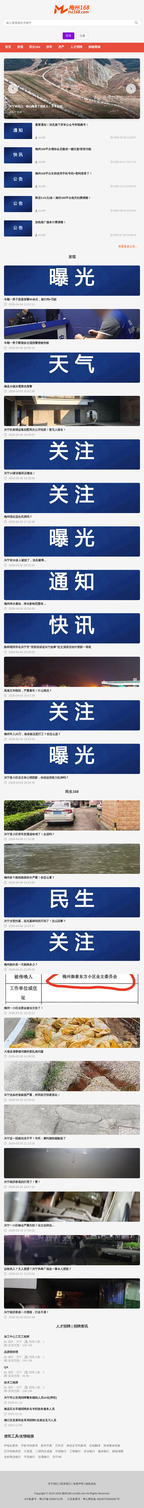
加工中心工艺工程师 (16, 1336)
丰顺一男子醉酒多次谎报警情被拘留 (26, 342)
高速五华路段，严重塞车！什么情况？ (28, 690)
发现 (20, 47)
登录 (68, 35)
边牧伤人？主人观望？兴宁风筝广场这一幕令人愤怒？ (37, 1268)
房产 (61, 47)
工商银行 (75, 1451)
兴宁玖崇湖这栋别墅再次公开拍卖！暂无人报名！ (35, 429)
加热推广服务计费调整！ (50, 222)
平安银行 (29, 1456)
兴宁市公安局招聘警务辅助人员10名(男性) (30, 1397)
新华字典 (46, 1445)
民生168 (34, 47)
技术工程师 (11, 1382)
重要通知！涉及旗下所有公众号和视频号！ (62, 124)
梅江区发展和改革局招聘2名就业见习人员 (30, 1420)
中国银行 (60, 1451)
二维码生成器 (43, 1451)
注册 (82, 35)
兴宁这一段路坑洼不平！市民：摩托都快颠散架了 (35, 1138)
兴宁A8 (56, 1456)
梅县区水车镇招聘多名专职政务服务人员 (29, 1409)
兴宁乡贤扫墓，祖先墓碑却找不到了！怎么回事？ (35, 921)
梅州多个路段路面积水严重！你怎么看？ (29, 877)
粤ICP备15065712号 (51, 1499)
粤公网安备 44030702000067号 (101, 1499)
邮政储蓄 (118, 1451)
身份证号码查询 (76, 1445)
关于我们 (53, 1483)
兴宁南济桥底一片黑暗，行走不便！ (26, 1312)
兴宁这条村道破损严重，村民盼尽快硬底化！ (32, 1094)
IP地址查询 (11, 1445)
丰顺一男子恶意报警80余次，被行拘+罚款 (30, 299)
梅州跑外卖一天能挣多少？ (21, 964)
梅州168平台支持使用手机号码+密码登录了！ (63, 173)
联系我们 (65, 1483)
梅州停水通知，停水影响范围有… (25, 603)
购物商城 (94, 47)
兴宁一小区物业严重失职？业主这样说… (29, 1225)
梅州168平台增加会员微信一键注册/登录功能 (63, 149)
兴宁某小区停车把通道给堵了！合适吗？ (29, 834)
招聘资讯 (81, 1326)
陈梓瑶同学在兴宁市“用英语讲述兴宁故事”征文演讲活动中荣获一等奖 (47, 647)
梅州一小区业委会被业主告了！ (23, 1008)
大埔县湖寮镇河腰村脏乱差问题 (23, 1051)
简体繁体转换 (111, 1445)
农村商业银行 (12, 1456)
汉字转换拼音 (12, 1451)
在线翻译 (94, 1445)
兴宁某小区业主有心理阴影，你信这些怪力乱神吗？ (36, 777)
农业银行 (89, 1451)
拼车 (49, 47)
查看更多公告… (128, 246)
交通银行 (43, 1456)
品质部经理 (11, 1351)
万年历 (59, 1445)
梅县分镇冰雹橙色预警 (18, 386)
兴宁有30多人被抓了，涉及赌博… (25, 560)
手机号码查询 (29, 1445)
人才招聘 (76, 47)
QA (6, 1367)
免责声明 (78, 1483)
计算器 (28, 1451)
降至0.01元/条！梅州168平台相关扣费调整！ (63, 197)
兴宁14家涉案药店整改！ (19, 473)
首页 (8, 47)
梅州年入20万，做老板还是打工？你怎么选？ (32, 734)
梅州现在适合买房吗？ (18, 516)
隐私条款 (91, 1483)
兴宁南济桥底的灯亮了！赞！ (22, 1181)
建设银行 (103, 1451)
